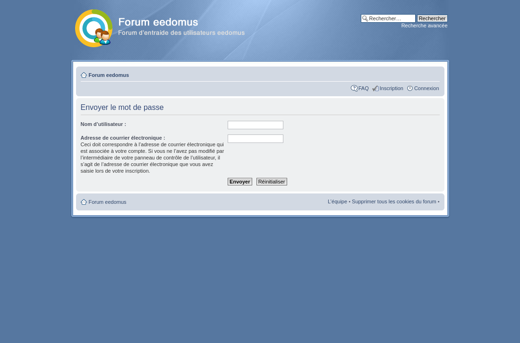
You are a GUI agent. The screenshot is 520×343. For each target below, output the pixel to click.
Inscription (391, 88)
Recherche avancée (424, 25)
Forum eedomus (109, 75)
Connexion (426, 88)
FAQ (363, 88)
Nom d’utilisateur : (104, 124)
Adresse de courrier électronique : (123, 138)
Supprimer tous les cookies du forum (394, 201)
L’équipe (337, 201)
